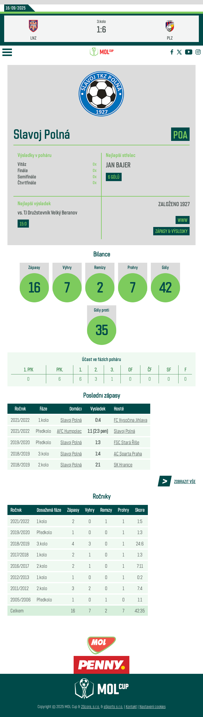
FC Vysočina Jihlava (130, 420)
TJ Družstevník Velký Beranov (50, 212)
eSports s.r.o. (113, 706)
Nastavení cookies (153, 706)
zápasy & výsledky (171, 231)
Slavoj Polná (71, 420)
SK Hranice (123, 464)
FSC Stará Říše (126, 442)
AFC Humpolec (69, 431)
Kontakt (131, 706)
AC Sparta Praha (128, 453)
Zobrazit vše (185, 481)
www (182, 220)
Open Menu (7, 52)
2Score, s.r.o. (90, 706)
